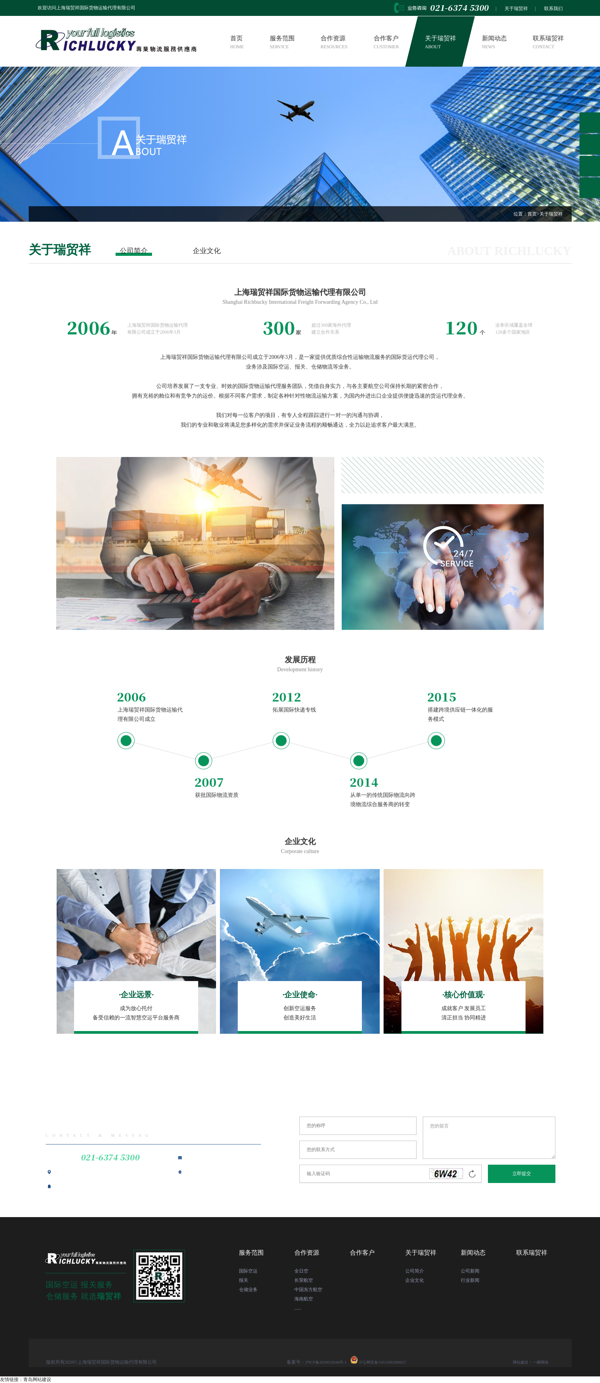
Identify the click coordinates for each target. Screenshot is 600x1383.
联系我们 (553, 8)
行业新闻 (470, 1280)
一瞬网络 (539, 1362)
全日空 (301, 1271)
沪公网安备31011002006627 (389, 1362)
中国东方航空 (308, 1289)
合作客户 (386, 42)
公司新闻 (470, 1271)
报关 (243, 1280)
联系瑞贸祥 (548, 42)
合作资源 (334, 42)
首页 (237, 42)
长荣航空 (303, 1280)
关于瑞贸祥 (516, 8)
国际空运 (248, 1271)
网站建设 (516, 1362)
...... (297, 1308)
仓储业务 (248, 1289)
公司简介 (134, 251)
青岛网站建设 (37, 1379)
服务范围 (282, 42)
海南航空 (303, 1299)
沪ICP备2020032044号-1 (329, 1362)
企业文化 (207, 251)
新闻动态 (494, 42)
